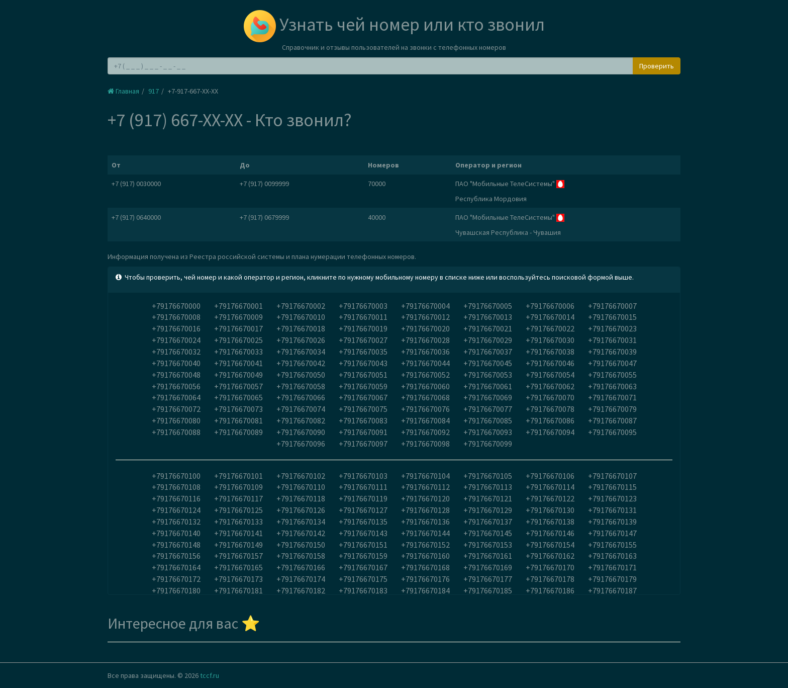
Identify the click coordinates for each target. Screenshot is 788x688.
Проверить (656, 65)
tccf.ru (209, 675)
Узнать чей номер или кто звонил (394, 24)
